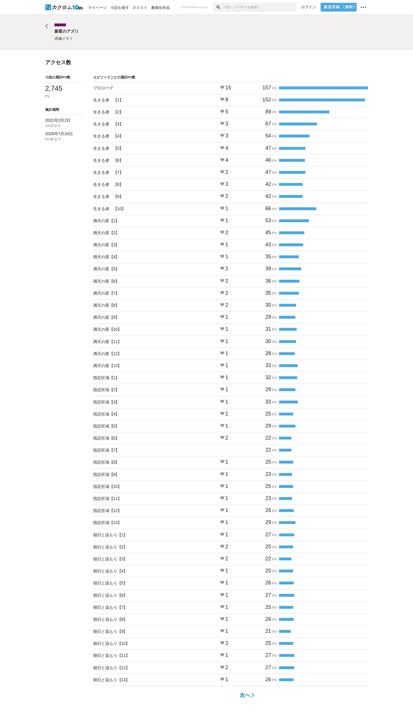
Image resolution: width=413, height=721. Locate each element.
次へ (247, 695)
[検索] (218, 7)
